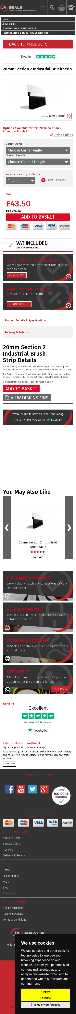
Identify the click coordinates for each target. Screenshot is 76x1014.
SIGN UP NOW (9, 764)
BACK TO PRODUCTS (28, 44)
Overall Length (15, 155)
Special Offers (11, 843)
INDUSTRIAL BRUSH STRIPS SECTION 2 (20, 28)
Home (6, 870)
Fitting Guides (63, 135)
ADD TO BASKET (38, 217)
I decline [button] (45, 998)
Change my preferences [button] (45, 1004)
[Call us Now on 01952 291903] (71, 7)
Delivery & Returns (14, 855)
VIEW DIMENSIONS (54, 116)
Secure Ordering (13, 908)
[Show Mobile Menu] (42, 7)
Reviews (8, 849)
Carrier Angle (14, 144)
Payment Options (13, 913)
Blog (5, 887)
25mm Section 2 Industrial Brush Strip (38, 545)
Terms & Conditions (14, 919)
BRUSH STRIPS (9, 24)
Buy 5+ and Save (53, 180)
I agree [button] (45, 991)
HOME (5, 19)
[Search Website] (52, 7)
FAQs (6, 881)
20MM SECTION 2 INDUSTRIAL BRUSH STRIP (26, 33)
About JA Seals (11, 838)
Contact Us (9, 893)
